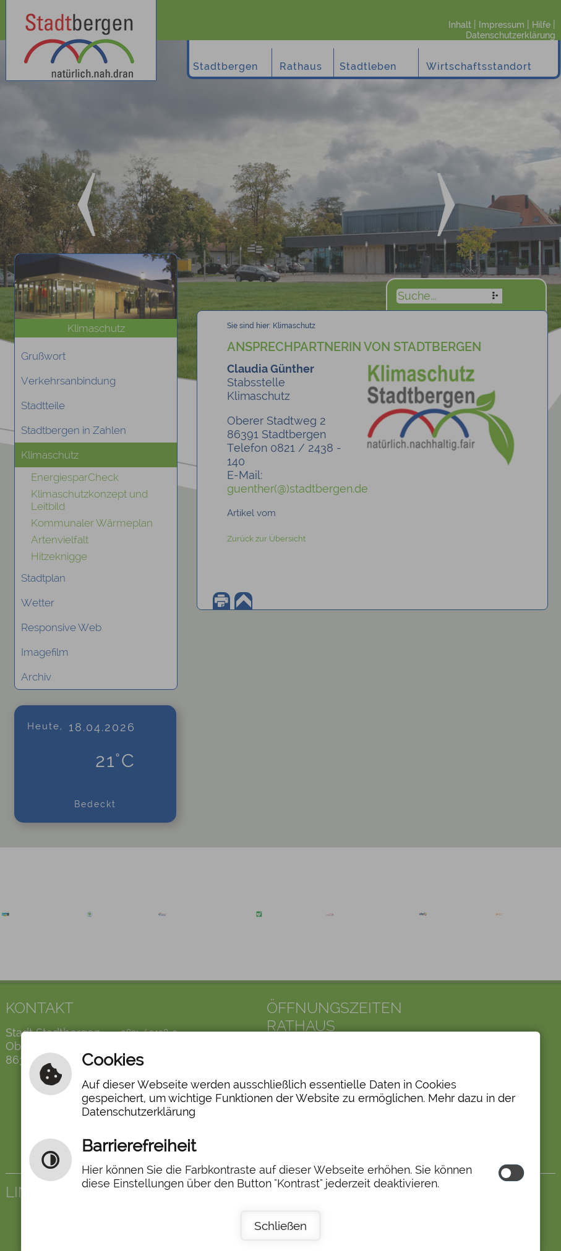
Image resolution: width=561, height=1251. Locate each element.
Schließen (280, 1225)
